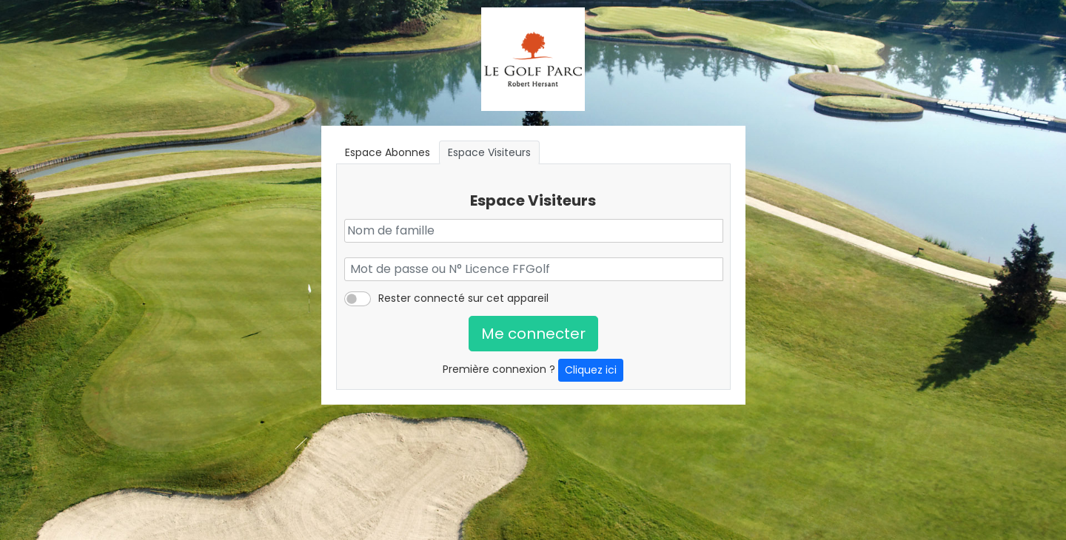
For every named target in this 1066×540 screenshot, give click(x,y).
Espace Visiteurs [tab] (489, 152)
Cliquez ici (591, 369)
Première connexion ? (533, 370)
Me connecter (533, 333)
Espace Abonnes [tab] (387, 152)
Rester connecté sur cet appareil (463, 298)
